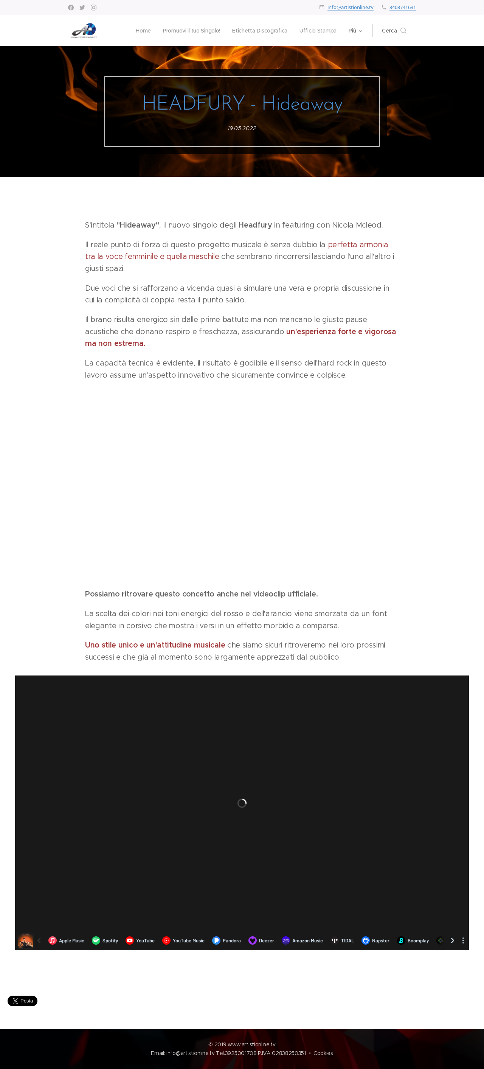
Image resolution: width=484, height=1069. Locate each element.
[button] (394, 30)
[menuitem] (139, 30)
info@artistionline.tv (350, 7)
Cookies (323, 1053)
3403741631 (402, 7)
